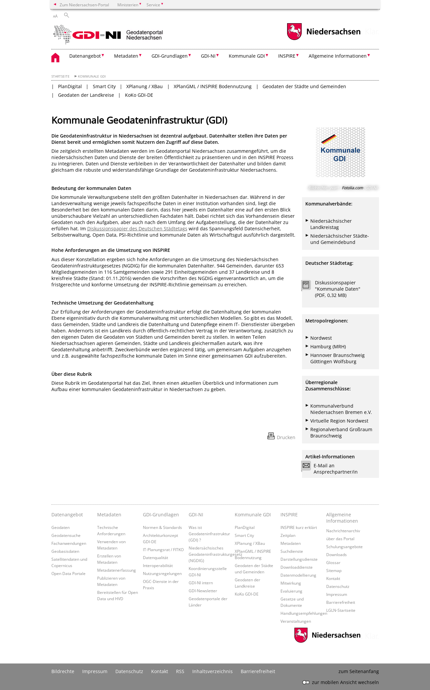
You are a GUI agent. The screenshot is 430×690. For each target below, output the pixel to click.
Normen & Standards (162, 527)
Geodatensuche (66, 535)
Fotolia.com (352, 188)
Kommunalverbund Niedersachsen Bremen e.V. (341, 409)
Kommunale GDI (92, 76)
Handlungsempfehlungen (303, 613)
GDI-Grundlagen (161, 514)
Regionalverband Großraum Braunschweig (341, 432)
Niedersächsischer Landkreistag (331, 224)
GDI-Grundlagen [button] (170, 56)
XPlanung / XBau (144, 86)
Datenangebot (67, 514)
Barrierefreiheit (340, 602)
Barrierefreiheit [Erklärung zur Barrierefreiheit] (258, 671)
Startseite (60, 76)
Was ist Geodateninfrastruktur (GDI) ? (209, 534)
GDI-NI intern (201, 582)
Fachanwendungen (68, 543)
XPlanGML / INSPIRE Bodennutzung (213, 86)
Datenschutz (337, 586)
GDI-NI (196, 514)
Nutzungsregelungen (162, 573)
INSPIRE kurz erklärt (298, 527)
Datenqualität (155, 557)
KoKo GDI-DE (139, 95)
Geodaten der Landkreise (86, 95)
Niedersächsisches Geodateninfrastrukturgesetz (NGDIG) (215, 554)
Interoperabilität (158, 565)
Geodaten (60, 527)
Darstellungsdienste (299, 559)
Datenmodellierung (298, 575)
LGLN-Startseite (340, 610)
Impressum (336, 594)
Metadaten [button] (126, 56)
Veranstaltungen (295, 621)
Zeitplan (287, 535)
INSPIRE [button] (286, 56)
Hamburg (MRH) (328, 346)
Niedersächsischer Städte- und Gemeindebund (339, 239)
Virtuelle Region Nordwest (339, 421)
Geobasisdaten (65, 551)
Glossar (333, 562)
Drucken (286, 437)
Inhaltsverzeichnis (212, 671)
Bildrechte (62, 671)
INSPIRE (289, 514)
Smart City (104, 86)
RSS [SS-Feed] (180, 671)
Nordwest (321, 338)
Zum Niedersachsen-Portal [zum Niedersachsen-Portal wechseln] (84, 4)
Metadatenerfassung (116, 570)
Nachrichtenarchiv (343, 530)
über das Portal (340, 538)
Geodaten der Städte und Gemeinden (304, 86)
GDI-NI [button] (208, 56)
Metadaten (109, 514)
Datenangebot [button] (85, 56)
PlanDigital (70, 86)
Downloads (336, 554)
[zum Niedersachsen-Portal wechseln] (323, 39)
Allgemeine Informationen (342, 517)
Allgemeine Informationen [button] (338, 56)
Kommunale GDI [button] (247, 56)
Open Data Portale (68, 573)
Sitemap (333, 570)
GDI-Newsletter (203, 590)
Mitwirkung (290, 583)
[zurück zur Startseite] (109, 35)
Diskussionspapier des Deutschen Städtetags (137, 228)
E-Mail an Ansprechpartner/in (331, 468)
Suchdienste (291, 551)
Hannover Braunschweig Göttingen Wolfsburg (337, 358)
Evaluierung (291, 591)
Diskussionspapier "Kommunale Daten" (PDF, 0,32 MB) (337, 288)
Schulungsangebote (344, 546)
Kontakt (333, 578)
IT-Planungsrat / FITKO (163, 549)
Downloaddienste (296, 567)
